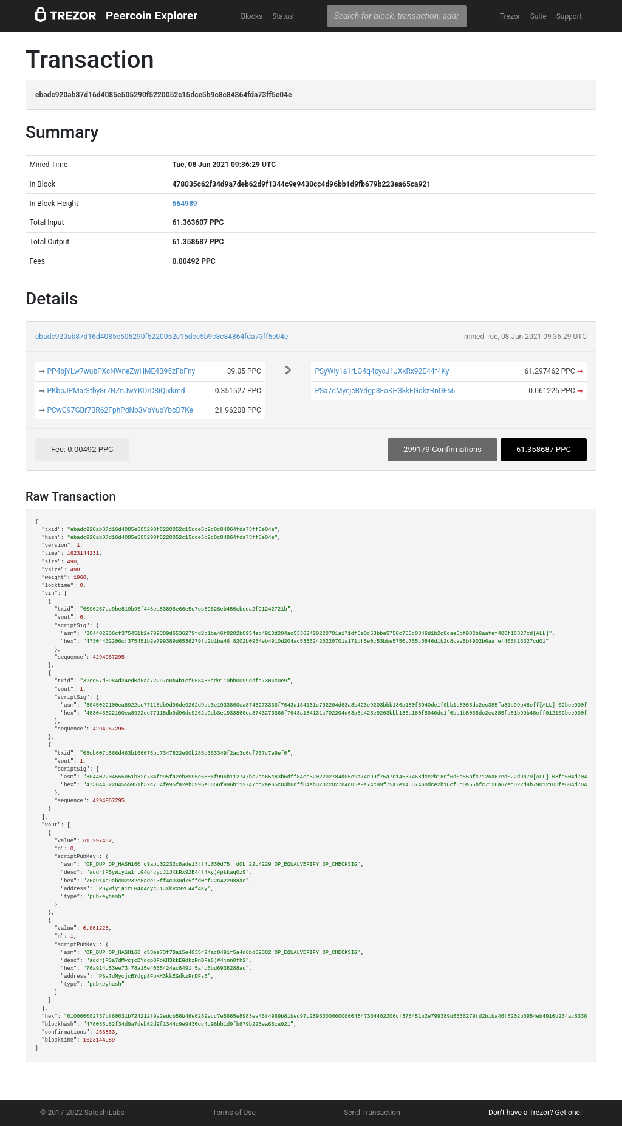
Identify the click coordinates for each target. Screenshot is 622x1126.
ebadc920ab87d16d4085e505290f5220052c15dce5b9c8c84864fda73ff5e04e (161, 336)
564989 (184, 203)
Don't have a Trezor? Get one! (535, 1112)
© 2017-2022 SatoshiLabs (82, 1112)
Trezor (510, 16)
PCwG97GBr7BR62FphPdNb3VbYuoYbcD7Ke (120, 410)
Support (569, 16)
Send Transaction (372, 1112)
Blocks (251, 16)
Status (282, 16)
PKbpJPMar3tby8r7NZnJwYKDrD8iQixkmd (116, 390)
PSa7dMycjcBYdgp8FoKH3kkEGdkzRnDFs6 (385, 390)
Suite (538, 16)
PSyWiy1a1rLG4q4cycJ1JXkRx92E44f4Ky (382, 371)
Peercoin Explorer (151, 15)
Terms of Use (234, 1112)
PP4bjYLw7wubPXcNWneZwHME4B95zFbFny (121, 371)
